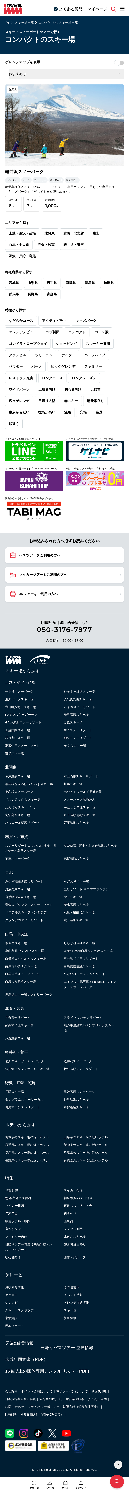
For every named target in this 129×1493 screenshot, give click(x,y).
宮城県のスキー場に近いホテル (27, 1137)
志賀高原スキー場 (76, 858)
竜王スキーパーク (17, 858)
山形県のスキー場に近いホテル (86, 1137)
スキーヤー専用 (98, 344)
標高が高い (46, 412)
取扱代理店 (99, 1391)
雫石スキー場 (73, 897)
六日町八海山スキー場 (20, 707)
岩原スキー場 (73, 722)
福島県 (90, 283)
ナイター (68, 355)
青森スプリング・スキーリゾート (29, 904)
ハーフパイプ (94, 355)
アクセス (11, 1295)
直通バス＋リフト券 (78, 1205)
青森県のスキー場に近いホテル (86, 1160)
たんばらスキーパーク (21, 807)
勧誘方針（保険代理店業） (81, 1406)
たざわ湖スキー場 (76, 881)
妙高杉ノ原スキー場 (19, 1025)
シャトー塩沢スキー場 (79, 691)
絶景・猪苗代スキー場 (79, 912)
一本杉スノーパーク (19, 691)
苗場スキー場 (14, 753)
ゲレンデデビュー (23, 332)
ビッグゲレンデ (63, 366)
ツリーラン (44, 355)
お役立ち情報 (14, 1287)
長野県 (33, 294)
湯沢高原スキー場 (76, 714)
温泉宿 (68, 1221)
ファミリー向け (16, 1236)
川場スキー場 (73, 784)
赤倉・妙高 (46, 245)
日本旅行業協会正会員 (20, 1399)
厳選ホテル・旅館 (17, 1221)
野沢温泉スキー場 (76, 1099)
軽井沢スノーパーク (78, 1061)
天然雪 (95, 389)
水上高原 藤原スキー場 (80, 815)
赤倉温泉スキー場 (17, 1038)
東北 (96, 233)
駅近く (14, 424)
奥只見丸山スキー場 (78, 699)
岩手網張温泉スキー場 (20, 897)
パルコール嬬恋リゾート (22, 822)
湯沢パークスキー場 (19, 699)
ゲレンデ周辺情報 (76, 1302)
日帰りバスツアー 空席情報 (66, 1347)
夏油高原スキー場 (17, 889)
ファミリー (93, 366)
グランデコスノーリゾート (24, 920)
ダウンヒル (17, 355)
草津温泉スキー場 (17, 776)
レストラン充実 (21, 378)
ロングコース (52, 378)
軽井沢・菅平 (74, 245)
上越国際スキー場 (17, 730)
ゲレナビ (14, 1274)
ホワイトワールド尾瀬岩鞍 (83, 791)
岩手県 (52, 283)
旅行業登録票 (75, 1399)
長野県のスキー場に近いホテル (27, 1160)
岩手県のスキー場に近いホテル (27, 1145)
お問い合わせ (14, 1406)
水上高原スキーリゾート (81, 776)
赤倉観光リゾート (17, 1017)
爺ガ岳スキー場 (16, 943)
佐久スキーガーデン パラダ (24, 1061)
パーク (36, 366)
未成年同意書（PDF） (26, 1359)
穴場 (83, 412)
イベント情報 (73, 1295)
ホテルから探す (20, 1124)
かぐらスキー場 (75, 745)
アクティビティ (54, 321)
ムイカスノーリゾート (80, 707)
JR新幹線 (11, 1190)
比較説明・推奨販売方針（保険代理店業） (34, 1414)
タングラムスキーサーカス (24, 1099)
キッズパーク (86, 321)
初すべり (70, 1213)
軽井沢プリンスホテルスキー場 (27, 1069)
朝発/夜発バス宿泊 (18, 1198)
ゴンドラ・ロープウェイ (28, 344)
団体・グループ (75, 1257)
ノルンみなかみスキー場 (22, 799)
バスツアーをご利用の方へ (39, 555)
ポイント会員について (37, 1391)
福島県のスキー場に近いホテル (27, 1152)
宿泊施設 (11, 1318)
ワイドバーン (19, 389)
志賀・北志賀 (74, 233)
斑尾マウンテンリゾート (22, 1107)
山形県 (33, 283)
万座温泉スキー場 (76, 822)
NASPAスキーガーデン (21, 714)
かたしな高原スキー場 (79, 807)
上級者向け (47, 389)
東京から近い (19, 412)
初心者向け (72, 389)
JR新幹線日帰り (75, 1244)
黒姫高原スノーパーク (79, 1091)
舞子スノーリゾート (78, 730)
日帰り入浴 (46, 401)
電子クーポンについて (72, 1391)
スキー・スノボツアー (21, 1310)
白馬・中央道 (19, 245)
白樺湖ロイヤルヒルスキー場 (25, 958)
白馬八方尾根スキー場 (20, 981)
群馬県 (14, 294)
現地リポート (14, 1325)
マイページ (97, 9)
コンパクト (77, 332)
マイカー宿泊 (73, 1190)
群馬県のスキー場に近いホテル (86, 1152)
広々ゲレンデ (19, 401)
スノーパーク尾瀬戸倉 (79, 799)
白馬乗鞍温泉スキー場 (79, 966)
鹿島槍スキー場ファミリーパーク (28, 994)
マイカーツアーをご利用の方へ (43, 575)
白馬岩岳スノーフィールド (24, 974)
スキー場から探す (22, 670)
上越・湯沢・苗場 (22, 233)
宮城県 (14, 283)
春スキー (71, 401)
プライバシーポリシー (44, 1406)
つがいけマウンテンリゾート (84, 974)
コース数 (102, 332)
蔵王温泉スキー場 (76, 920)
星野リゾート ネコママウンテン (86, 889)
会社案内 (11, 1391)
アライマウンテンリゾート (83, 1017)
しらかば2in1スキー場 (79, 943)
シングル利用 (73, 1229)
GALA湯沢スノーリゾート (23, 722)
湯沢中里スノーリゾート (22, 745)
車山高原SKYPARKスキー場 (24, 950)
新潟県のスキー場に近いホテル (86, 1145)
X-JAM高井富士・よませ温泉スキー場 (90, 845)
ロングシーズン (84, 378)
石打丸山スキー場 (17, 738)
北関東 (50, 233)
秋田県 (109, 283)
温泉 (67, 412)
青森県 (52, 294)
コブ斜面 (52, 332)
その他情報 (71, 1287)
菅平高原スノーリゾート (81, 1069)
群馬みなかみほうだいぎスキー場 (29, 784)
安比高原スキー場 (76, 904)
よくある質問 (70, 9)
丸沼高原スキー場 (17, 815)
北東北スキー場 (75, 1236)
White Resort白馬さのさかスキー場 (88, 950)
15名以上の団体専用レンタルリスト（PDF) (47, 1371)
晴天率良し (95, 401)
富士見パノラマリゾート (81, 958)
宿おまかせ (13, 1229)
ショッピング (66, 344)
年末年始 (11, 1213)
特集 (9, 1177)
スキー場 (70, 1310)
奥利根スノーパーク (19, 791)
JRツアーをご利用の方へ (38, 594)
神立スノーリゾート (78, 738)
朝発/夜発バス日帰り (78, 1198)
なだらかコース (21, 321)
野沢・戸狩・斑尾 (22, 256)
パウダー (16, 366)
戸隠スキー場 (14, 1091)
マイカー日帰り (16, 1205)
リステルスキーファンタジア (26, 912)
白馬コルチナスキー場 (21, 966)
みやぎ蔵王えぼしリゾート (24, 881)
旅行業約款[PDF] (51, 1399)
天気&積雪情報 (19, 1343)
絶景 (99, 412)
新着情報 (70, 1318)
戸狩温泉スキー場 (76, 1107)
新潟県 (71, 283)
